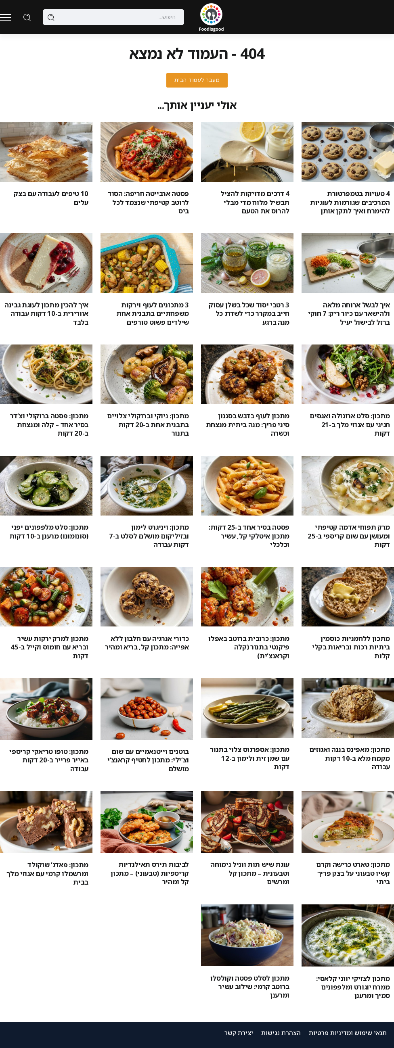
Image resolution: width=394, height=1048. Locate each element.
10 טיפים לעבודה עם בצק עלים (51, 198)
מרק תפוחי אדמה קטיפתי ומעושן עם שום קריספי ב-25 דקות (349, 535)
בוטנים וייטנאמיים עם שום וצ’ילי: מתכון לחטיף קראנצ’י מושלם (148, 760)
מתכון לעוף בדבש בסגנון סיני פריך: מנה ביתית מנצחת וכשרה (247, 424)
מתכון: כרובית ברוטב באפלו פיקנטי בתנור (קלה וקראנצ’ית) (248, 647)
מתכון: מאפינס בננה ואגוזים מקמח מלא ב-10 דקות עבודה (349, 758)
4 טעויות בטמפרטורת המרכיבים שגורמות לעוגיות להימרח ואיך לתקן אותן (350, 202)
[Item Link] (348, 152)
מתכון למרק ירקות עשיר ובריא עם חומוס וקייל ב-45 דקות (49, 647)
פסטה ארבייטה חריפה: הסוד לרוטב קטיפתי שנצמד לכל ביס (148, 202)
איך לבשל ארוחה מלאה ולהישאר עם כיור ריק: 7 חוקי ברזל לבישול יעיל (349, 313)
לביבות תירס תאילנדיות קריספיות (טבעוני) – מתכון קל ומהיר (150, 873)
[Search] (113, 17)
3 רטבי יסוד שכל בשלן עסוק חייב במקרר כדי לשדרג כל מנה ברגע (249, 313)
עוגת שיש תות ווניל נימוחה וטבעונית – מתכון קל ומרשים (249, 873)
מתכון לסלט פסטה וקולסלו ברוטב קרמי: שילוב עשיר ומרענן (249, 986)
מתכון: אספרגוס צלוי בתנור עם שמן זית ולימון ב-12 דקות (249, 758)
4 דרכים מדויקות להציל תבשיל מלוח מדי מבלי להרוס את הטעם (254, 202)
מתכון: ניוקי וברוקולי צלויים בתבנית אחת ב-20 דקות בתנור (148, 424)
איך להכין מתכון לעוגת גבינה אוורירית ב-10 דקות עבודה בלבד (46, 313)
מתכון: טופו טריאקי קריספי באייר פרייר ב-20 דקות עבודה (48, 760)
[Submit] (51, 17)
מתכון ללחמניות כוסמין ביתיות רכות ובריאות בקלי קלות (351, 647)
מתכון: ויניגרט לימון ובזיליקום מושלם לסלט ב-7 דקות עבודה (149, 535)
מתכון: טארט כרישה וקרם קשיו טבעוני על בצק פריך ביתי (353, 873)
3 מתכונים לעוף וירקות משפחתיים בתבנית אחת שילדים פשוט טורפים (152, 313)
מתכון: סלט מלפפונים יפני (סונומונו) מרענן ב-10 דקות (48, 531)
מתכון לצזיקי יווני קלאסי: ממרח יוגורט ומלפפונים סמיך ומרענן (353, 987)
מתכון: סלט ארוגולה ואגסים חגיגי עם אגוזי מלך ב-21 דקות (350, 424)
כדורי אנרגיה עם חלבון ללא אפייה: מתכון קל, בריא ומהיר (147, 642)
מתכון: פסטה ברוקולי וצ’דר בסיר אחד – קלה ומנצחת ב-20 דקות (49, 424)
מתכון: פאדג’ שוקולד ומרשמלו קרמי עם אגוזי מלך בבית (47, 873)
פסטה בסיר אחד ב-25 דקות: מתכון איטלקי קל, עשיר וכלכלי (249, 535)
